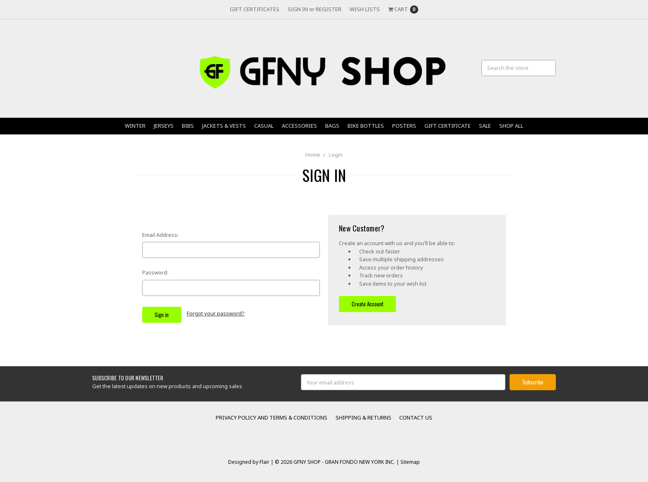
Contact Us (415, 417)
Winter (135, 125)
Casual (264, 125)
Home (312, 154)
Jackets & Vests (224, 125)
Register (328, 9)
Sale (485, 125)
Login (336, 154)
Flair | (267, 461)
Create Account (368, 304)
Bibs (188, 125)
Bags (332, 125)
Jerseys (164, 125)
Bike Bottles (366, 125)
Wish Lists (365, 9)
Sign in (298, 9)
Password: (155, 272)
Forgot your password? (216, 313)
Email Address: (160, 235)
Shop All (511, 125)
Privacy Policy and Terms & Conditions (271, 417)
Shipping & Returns (363, 417)
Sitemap (409, 461)
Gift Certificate (447, 125)
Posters (404, 125)
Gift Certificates (254, 9)
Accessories (299, 125)
